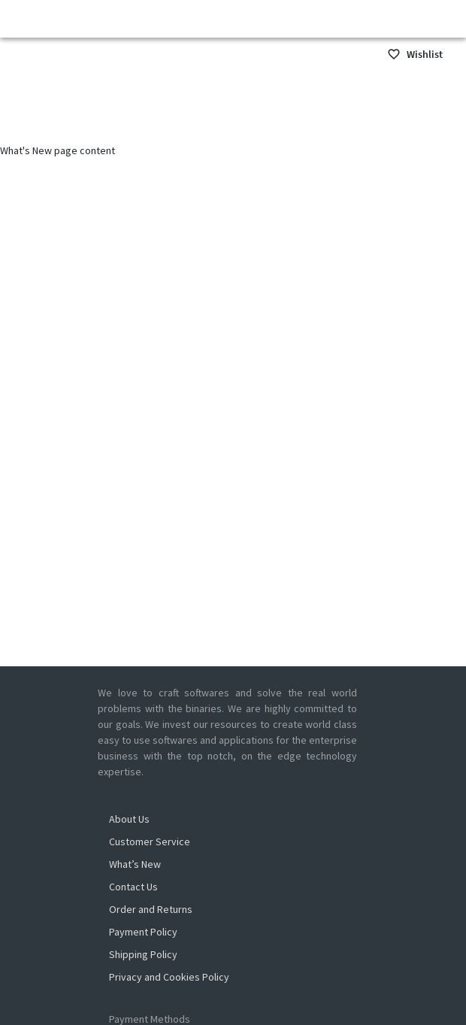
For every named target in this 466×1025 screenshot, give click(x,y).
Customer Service (149, 841)
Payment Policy (143, 932)
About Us (129, 819)
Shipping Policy (143, 954)
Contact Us (133, 886)
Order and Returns (150, 909)
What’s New (135, 864)
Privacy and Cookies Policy (169, 977)
